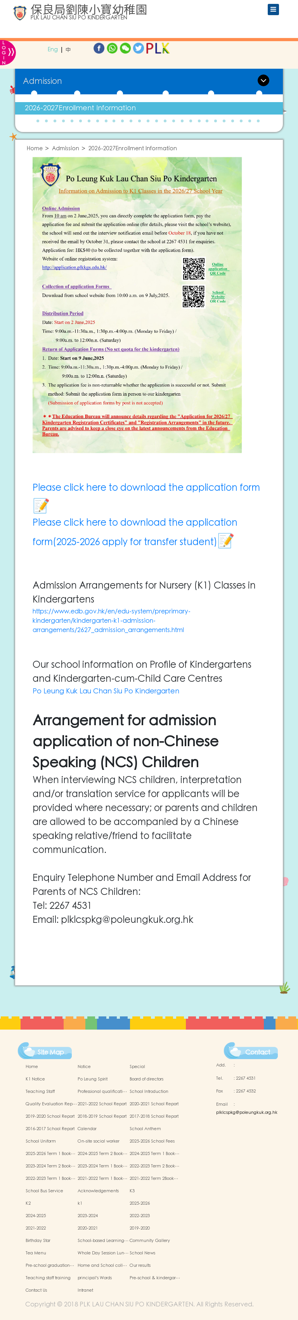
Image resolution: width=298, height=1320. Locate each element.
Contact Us (36, 1290)
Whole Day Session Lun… (103, 1253)
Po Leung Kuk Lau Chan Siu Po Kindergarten (106, 691)
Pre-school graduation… (50, 1266)
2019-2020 (140, 1228)
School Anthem (145, 1129)
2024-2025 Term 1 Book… (154, 1154)
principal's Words (95, 1278)
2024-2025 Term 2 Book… (102, 1154)
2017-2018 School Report (154, 1116)
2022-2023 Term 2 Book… (154, 1166)
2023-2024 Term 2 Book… (50, 1166)
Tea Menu (36, 1253)
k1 (80, 1203)
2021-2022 (36, 1228)
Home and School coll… (102, 1266)
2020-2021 (88, 1228)
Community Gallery (150, 1241)
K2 (28, 1203)
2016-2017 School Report (50, 1129)
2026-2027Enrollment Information (80, 108)
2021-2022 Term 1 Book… (102, 1179)
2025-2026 (140, 1203)
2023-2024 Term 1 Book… (102, 1166)
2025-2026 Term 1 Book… (50, 1154)
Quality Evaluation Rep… (51, 1104)
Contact (257, 1052)
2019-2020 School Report (50, 1116)
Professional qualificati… (102, 1092)
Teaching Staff (40, 1092)
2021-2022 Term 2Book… (154, 1179)
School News (142, 1253)
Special (137, 1067)
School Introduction (149, 1092)
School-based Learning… (103, 1241)
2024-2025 (36, 1216)
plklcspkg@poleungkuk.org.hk (246, 1113)
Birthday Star (38, 1241)
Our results (140, 1266)
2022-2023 (140, 1216)
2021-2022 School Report (102, 1104)
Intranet (85, 1290)
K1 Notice (35, 1079)
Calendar (87, 1129)
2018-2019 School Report (102, 1116)
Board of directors (146, 1079)
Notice (84, 1067)
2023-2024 (88, 1216)
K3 (132, 1191)
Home (35, 149)
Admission (65, 149)
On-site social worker (99, 1141)
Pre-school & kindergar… (155, 1278)
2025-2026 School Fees (152, 1141)
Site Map (51, 1052)
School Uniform (41, 1141)
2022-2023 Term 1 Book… (50, 1179)
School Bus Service (44, 1191)
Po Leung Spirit (92, 1079)
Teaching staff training (48, 1278)
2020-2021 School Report (154, 1104)
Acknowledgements (98, 1191)
